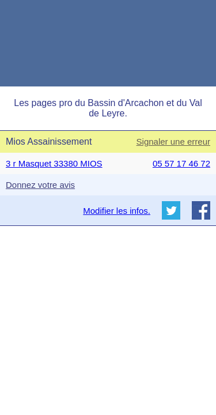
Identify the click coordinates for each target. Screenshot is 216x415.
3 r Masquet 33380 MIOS (54, 163)
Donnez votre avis (40, 185)
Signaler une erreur (173, 141)
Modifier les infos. (116, 211)
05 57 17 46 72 (181, 163)
